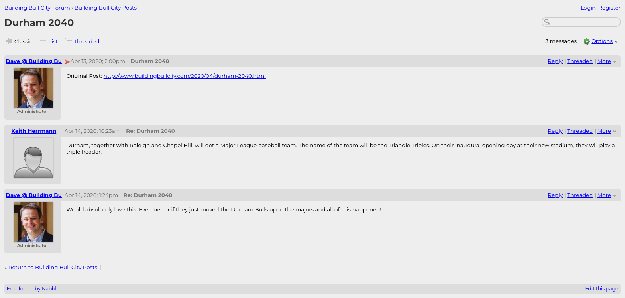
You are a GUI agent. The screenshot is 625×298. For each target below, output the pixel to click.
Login (588, 7)
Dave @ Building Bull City (41, 61)
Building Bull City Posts (106, 7)
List (53, 41)
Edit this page (602, 289)
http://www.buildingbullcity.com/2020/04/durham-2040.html (185, 76)
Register (609, 7)
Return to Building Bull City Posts (52, 267)
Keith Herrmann (33, 131)
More (604, 61)
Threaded (86, 41)
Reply (555, 61)
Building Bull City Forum (37, 7)
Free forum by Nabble (33, 289)
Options (602, 41)
